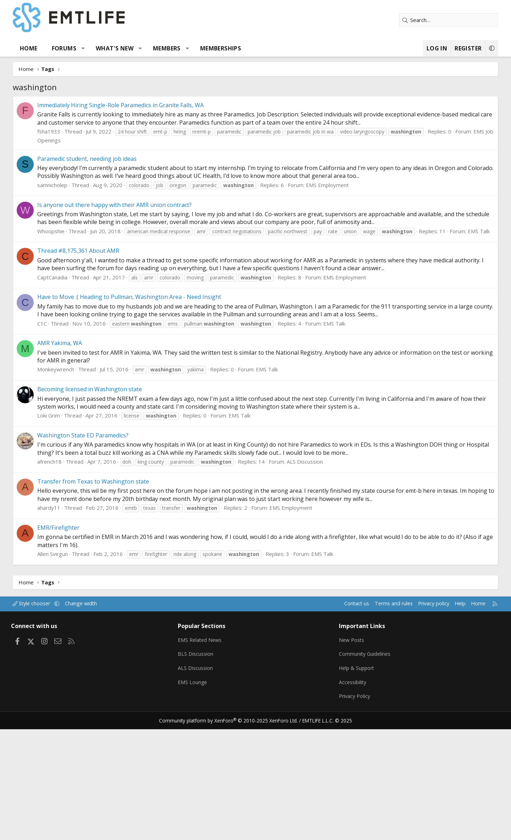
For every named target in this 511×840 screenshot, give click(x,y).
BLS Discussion (203, 766)
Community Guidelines (359, 766)
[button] (100, 48)
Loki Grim (66, 529)
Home (46, 48)
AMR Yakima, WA (77, 457)
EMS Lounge (200, 794)
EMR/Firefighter (76, 641)
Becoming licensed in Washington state (107, 503)
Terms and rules (368, 717)
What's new (132, 48)
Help (438, 717)
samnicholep (70, 291)
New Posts (346, 752)
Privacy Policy (349, 808)
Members (184, 48)
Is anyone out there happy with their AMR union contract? (132, 311)
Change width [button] (105, 717)
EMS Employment (344, 291)
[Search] (431, 20)
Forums (81, 48)
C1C (59, 437)
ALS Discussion (322, 575)
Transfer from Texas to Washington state (110, 595)
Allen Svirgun (70, 667)
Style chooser (54, 717)
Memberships (238, 48)
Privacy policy (410, 717)
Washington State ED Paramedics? (100, 549)
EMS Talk (84, 346)
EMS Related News (208, 752)
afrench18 (67, 575)
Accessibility (347, 794)
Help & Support (351, 780)
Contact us (329, 717)
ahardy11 (66, 621)
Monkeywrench (73, 483)
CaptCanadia (70, 391)
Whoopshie (68, 337)
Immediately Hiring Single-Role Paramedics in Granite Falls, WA (138, 212)
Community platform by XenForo (231, 831)
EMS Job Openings (95, 246)
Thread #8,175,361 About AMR (96, 365)
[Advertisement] (255, 149)
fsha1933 (66, 237)
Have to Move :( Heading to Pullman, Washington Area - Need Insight (146, 411)
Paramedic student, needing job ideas (104, 265)
